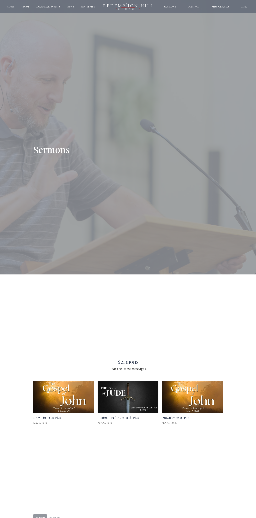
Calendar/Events (48, 6)
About (25, 6)
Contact (194, 6)
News (70, 6)
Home (10, 6)
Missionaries (220, 6)
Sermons (170, 6)
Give (244, 6)
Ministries (87, 6)
